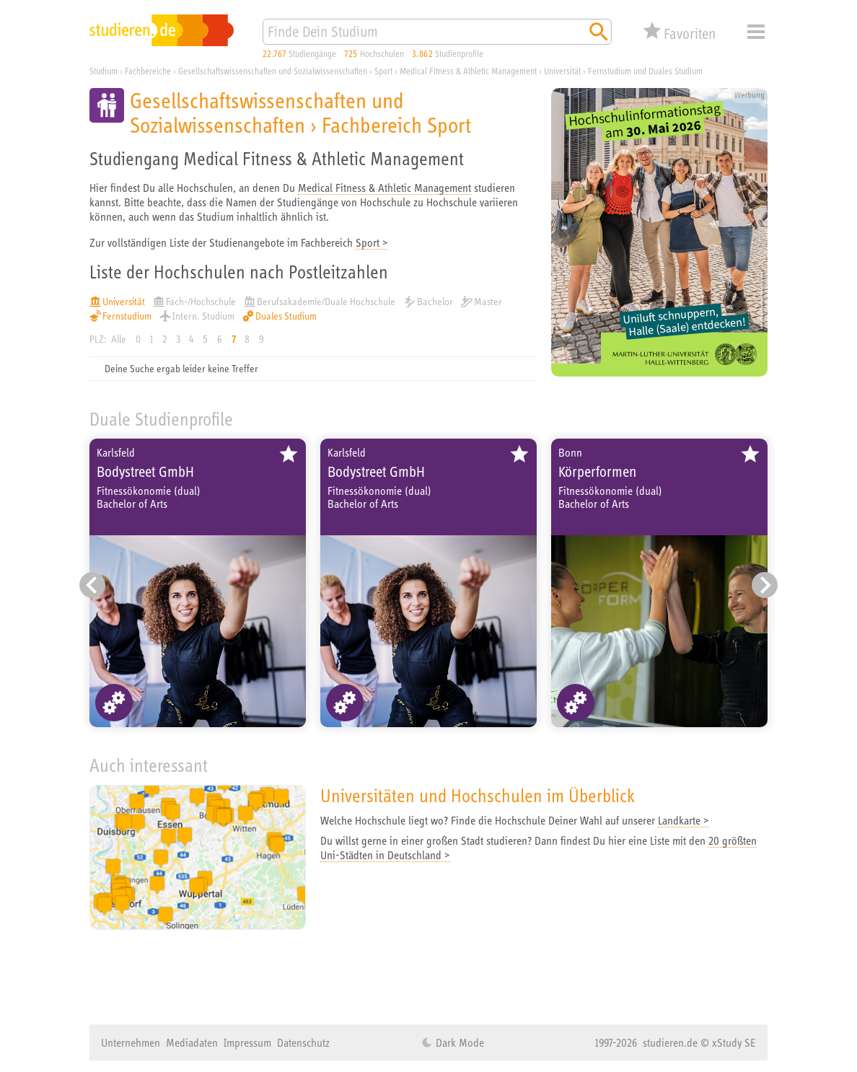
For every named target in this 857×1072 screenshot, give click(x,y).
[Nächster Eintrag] (764, 585)
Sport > (372, 242)
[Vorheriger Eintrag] (92, 585)
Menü (756, 31)
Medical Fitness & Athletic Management (384, 187)
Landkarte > (683, 820)
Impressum (247, 1042)
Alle (118, 339)
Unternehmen (130, 1042)
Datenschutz (303, 1042)
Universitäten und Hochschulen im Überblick (477, 795)
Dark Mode (458, 1042)
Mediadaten (192, 1042)
